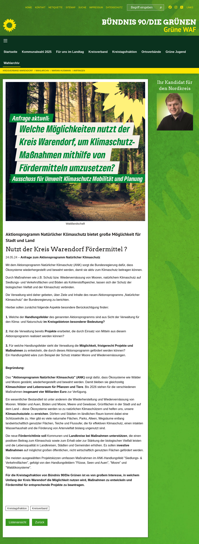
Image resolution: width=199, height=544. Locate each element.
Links (190, 7)
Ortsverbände (148, 52)
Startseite (10, 52)
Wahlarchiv (11, 63)
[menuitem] (28, 7)
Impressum (96, 7)
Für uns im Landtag (68, 52)
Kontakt (40, 7)
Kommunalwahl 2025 (36, 52)
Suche (82, 7)
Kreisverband (96, 52)
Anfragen (79, 72)
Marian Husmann (61, 72)
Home (28, 7)
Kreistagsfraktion (122, 52)
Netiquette (55, 7)
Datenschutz (114, 7)
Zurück (39, 523)
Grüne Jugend (172, 52)
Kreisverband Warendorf (18, 72)
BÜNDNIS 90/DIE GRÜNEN (141, 22)
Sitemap (71, 7)
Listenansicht (17, 523)
